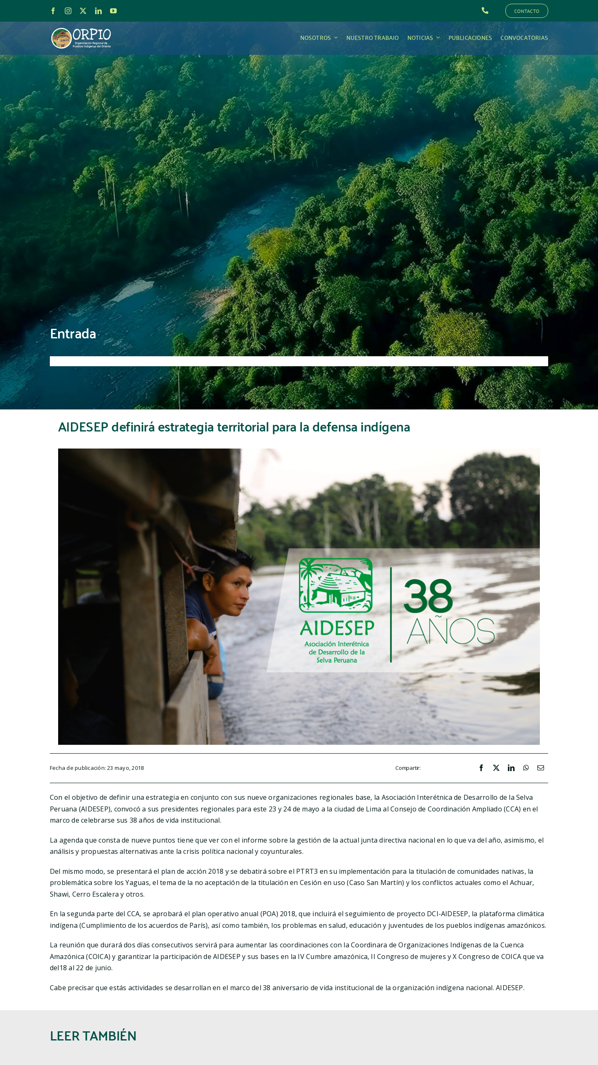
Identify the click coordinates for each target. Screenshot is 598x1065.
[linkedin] (98, 10)
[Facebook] (481, 768)
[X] (496, 768)
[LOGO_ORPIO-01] (81, 28)
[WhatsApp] (526, 768)
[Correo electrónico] (540, 768)
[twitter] (83, 10)
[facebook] (53, 10)
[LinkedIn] (511, 768)
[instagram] (68, 10)
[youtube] (113, 10)
